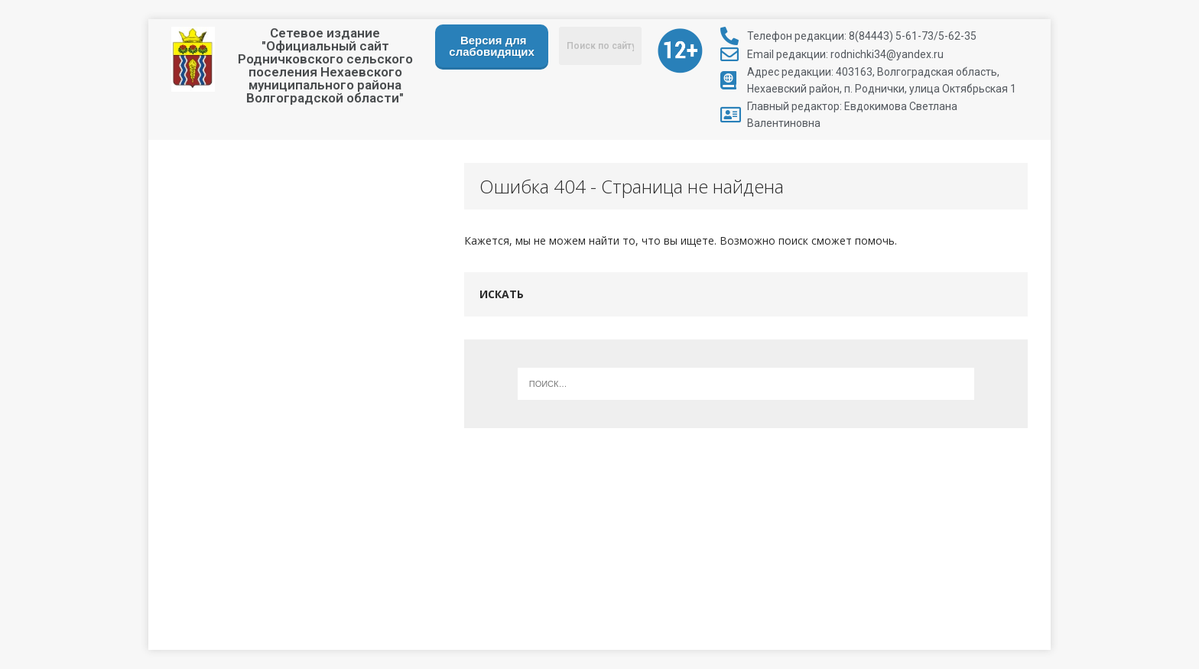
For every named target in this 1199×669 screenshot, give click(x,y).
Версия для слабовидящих (492, 46)
